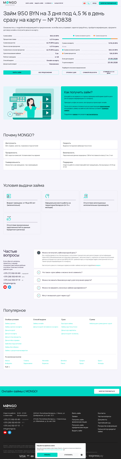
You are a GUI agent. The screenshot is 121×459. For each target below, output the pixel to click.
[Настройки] (81, 455)
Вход (94, 3)
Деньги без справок (12, 340)
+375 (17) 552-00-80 (11, 273)
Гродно (82, 361)
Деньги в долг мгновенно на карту (45, 327)
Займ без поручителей (13, 344)
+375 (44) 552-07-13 (11, 280)
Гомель (26, 361)
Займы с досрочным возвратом (16, 350)
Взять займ (29, 3)
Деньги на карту (11, 334)
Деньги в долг (10, 330)
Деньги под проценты (13, 337)
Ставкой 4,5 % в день (108, 72)
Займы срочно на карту (13, 327)
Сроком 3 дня (71, 72)
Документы (102, 419)
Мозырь (101, 363)
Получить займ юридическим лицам (80, 426)
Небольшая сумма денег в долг (100, 323)
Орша (81, 363)
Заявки (74, 416)
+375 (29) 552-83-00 (12, 276)
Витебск (64, 361)
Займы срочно (10, 323)
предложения (105, 106)
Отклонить (68, 455)
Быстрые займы (67, 323)
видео (75, 114)
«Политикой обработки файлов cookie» (54, 449)
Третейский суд (104, 423)
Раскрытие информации (107, 426)
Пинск (63, 363)
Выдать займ (39, 3)
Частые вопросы (104, 416)
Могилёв (45, 361)
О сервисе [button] (48, 3)
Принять (47, 455)
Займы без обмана (11, 347)
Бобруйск (8, 363)
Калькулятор (59, 3)
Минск (7, 361)
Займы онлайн (38, 323)
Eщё (6, 367)
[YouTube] (84, 3)
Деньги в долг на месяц (69, 334)
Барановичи (28, 363)
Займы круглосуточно (69, 327)
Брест (100, 361)
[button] (88, 3)
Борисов (45, 363)
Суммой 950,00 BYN (90, 72)
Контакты (101, 413)
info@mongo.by (9, 283)
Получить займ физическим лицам (79, 420)
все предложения (45, 72)
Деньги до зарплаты (68, 330)
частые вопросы (92, 114)
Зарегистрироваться (108, 3)
